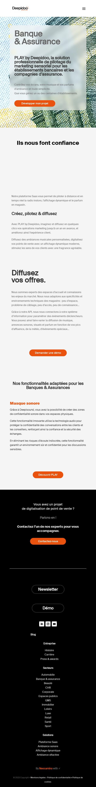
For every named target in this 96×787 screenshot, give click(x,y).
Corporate (48, 692)
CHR (48, 687)
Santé (48, 722)
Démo (48, 608)
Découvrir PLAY (48, 474)
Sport (48, 726)
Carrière (49, 654)
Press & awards (49, 659)
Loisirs (48, 709)
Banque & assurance (48, 679)
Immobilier (48, 704)
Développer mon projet (34, 103)
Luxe (48, 713)
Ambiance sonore (48, 746)
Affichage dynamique (48, 750)
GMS (48, 700)
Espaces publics (48, 696)
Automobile (48, 674)
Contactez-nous (48, 541)
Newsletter (48, 589)
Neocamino (45, 768)
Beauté (48, 683)
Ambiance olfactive (48, 754)
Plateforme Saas (48, 742)
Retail (48, 717)
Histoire (49, 650)
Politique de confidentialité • (59, 777)
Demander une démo (48, 353)
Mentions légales (38, 777)
